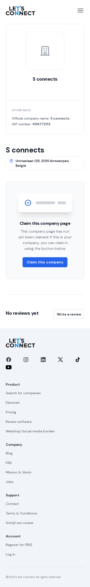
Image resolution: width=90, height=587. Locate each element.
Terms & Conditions (21, 513)
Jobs (9, 482)
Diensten (13, 402)
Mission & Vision (18, 472)
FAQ (9, 463)
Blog (9, 453)
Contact (12, 504)
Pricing (11, 412)
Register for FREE (19, 545)
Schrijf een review (19, 523)
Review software (19, 421)
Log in (10, 554)
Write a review (69, 314)
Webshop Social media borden (30, 431)
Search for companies (23, 393)
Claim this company (45, 262)
